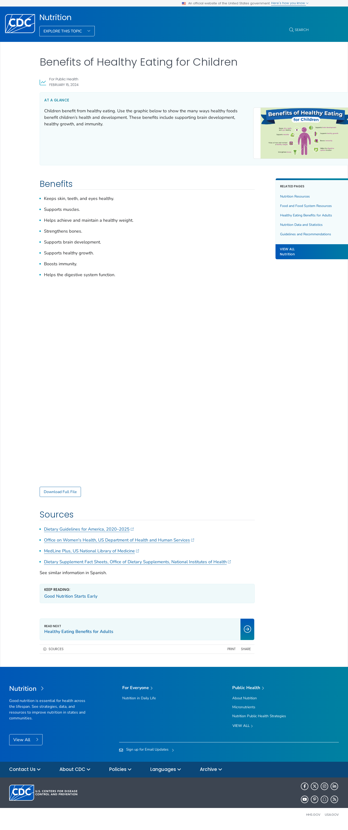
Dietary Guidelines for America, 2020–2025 (89, 527)
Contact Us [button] (25, 773)
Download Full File (60, 489)
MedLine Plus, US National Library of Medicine (91, 549)
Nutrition (55, 17)
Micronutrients (243, 711)
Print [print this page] (196, 653)
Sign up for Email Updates (147, 753)
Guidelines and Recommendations (270, 232)
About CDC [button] (75, 773)
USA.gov (332, 819)
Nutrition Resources (259, 194)
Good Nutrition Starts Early (70, 600)
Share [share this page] (210, 653)
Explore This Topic (63, 31)
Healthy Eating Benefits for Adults (271, 213)
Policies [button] (120, 773)
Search (302, 29)
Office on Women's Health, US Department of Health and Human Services (119, 538)
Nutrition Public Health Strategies (259, 720)
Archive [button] (211, 773)
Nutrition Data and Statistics (266, 222)
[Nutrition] (50, 693)
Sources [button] (56, 653)
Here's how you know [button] (290, 3)
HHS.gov (313, 819)
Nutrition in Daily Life (139, 702)
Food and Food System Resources (270, 203)
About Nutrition (244, 702)
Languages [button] (165, 773)
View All (22, 744)
